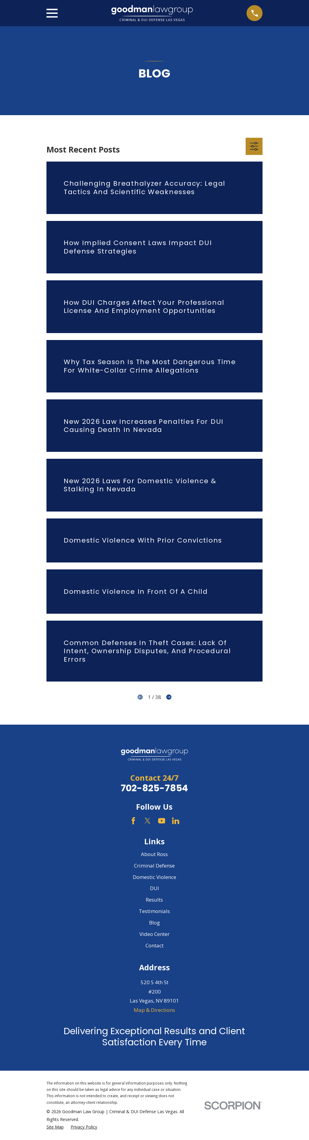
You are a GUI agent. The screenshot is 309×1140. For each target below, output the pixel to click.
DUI (154, 888)
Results (154, 899)
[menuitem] (55, 1127)
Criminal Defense (154, 865)
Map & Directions (154, 1009)
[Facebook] (133, 820)
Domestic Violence (154, 877)
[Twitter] (147, 820)
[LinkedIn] (175, 820)
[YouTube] (161, 820)
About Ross (154, 854)
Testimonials (154, 911)
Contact (154, 945)
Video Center (154, 934)
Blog (154, 922)
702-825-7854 (154, 788)
